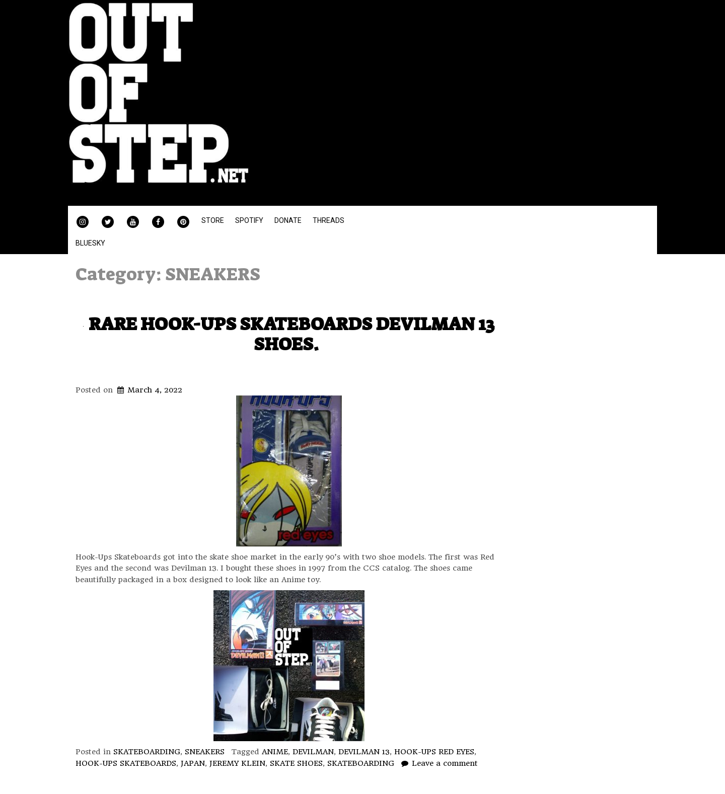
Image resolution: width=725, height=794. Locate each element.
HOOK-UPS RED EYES (434, 751)
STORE (212, 220)
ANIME (275, 751)
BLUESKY (90, 243)
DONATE (288, 220)
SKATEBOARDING (146, 751)
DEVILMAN (313, 751)
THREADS (328, 220)
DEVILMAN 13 (364, 751)
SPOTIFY (249, 220)
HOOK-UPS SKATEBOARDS (126, 763)
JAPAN (193, 763)
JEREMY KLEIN (237, 763)
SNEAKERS (205, 751)
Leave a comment (445, 763)
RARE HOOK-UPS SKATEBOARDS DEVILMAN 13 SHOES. (291, 334)
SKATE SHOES (296, 763)
